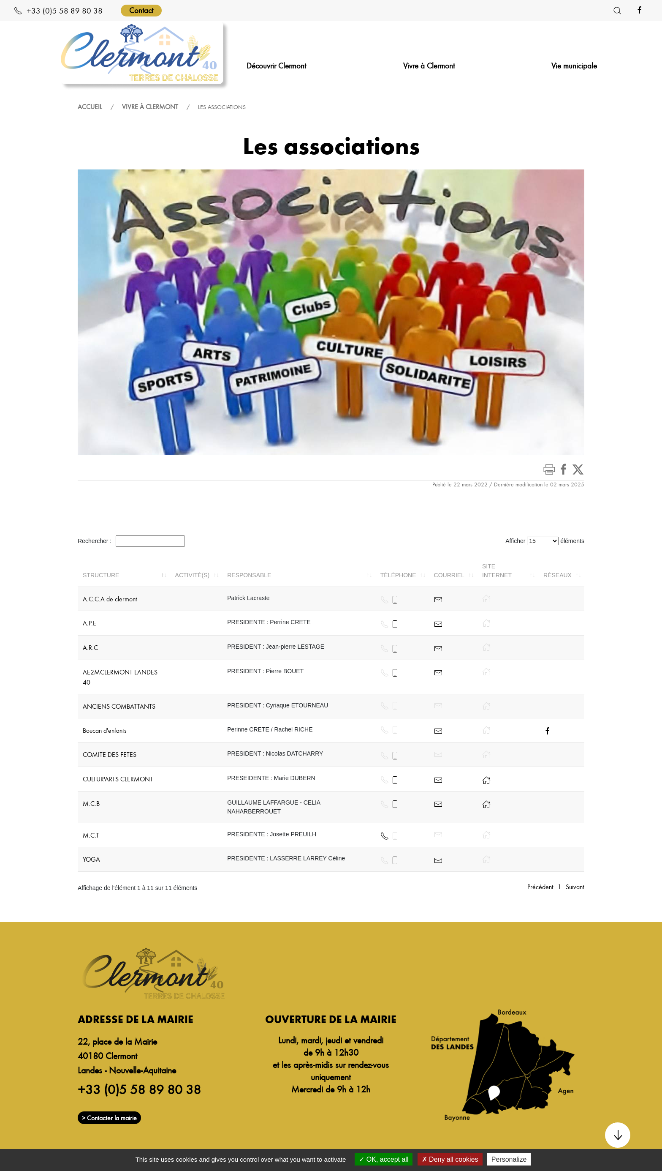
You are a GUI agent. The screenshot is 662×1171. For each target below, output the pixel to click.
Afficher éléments (544, 541)
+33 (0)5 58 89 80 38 (58, 10)
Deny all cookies (450, 1159)
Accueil (90, 106)
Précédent (540, 886)
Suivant (575, 886)
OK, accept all (383, 1159)
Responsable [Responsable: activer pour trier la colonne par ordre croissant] (249, 575)
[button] (617, 10)
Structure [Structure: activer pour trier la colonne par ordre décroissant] (101, 575)
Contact (141, 10)
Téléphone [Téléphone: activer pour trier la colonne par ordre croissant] (398, 575)
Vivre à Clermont (150, 106)
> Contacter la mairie (109, 1118)
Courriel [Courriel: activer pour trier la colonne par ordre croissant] (449, 575)
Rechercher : (131, 541)
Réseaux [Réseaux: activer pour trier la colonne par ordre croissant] (557, 575)
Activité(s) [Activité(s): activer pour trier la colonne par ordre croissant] (192, 575)
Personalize (509, 1159)
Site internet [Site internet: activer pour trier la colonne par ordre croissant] (497, 571)
